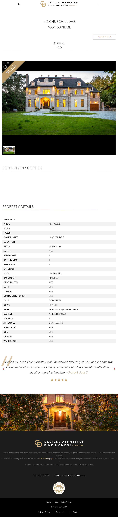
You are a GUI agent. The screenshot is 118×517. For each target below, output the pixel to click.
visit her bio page (46, 458)
